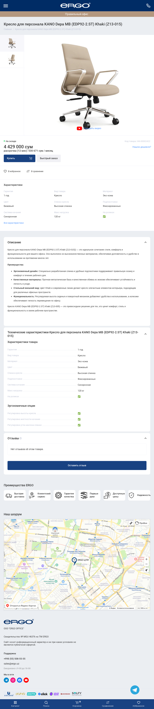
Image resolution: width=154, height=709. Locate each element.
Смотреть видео (89, 128)
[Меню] (5, 5)
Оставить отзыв (77, 465)
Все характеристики (14, 223)
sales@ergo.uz (11, 663)
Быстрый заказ (49, 158)
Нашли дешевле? (141, 147)
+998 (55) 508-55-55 (14, 658)
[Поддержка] (148, 5)
